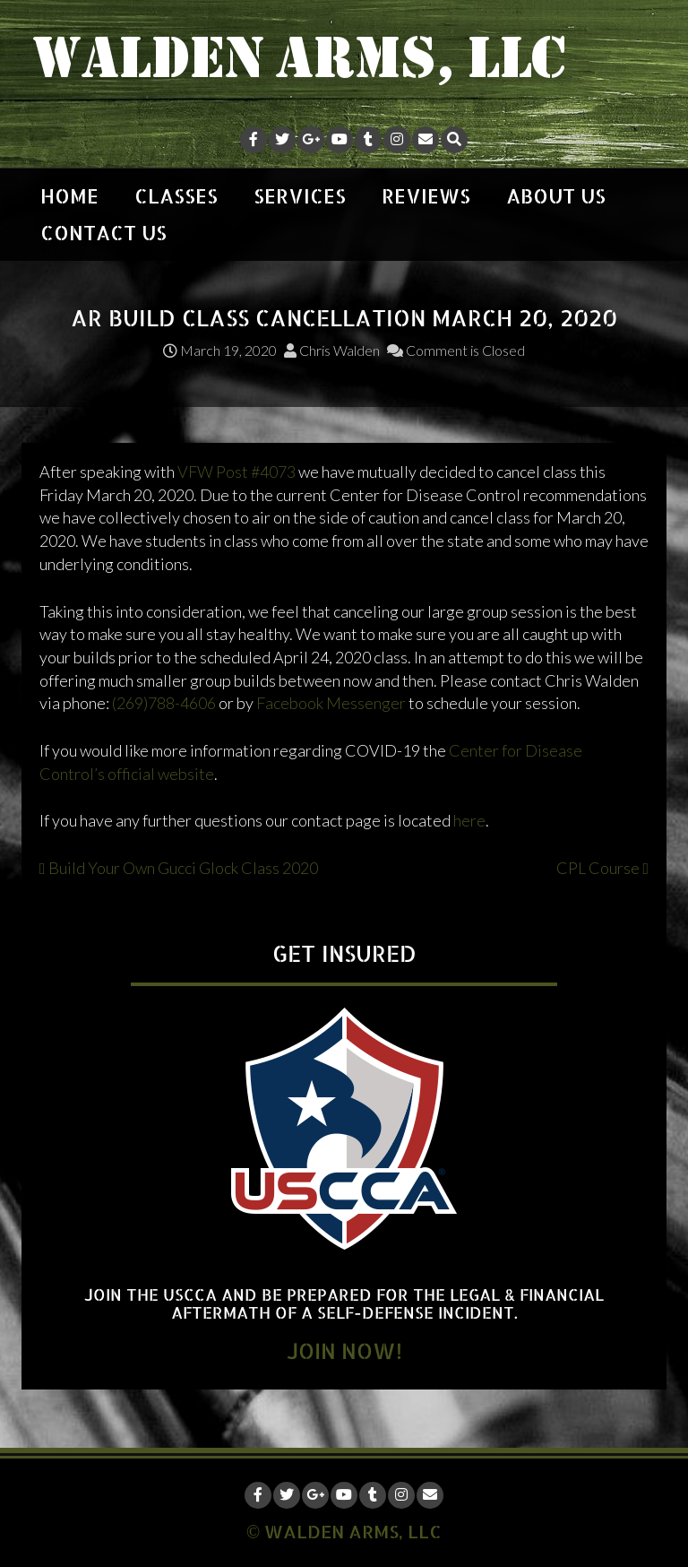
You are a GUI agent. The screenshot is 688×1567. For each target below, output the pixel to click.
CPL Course (598, 868)
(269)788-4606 (164, 703)
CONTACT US (103, 232)
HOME (69, 195)
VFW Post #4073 (236, 471)
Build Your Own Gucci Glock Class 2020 (183, 868)
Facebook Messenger (331, 703)
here (469, 820)
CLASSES (176, 195)
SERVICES (300, 195)
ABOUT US (556, 195)
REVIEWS (426, 195)
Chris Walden (332, 350)
